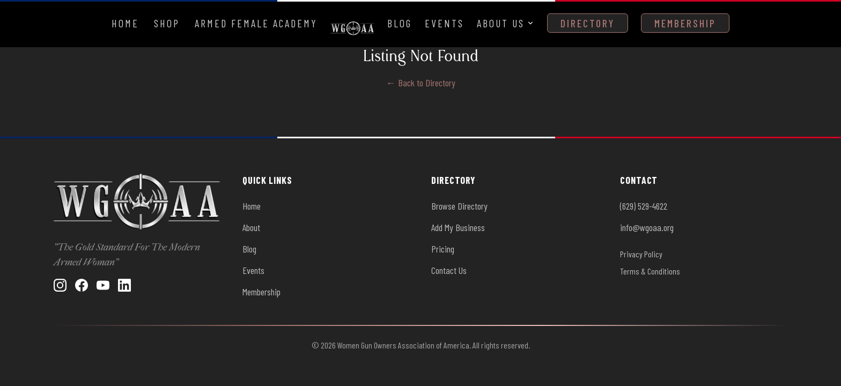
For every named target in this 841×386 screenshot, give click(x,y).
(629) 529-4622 (643, 206)
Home (125, 23)
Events (444, 23)
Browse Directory (459, 206)
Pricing (442, 249)
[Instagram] (60, 285)
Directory (587, 23)
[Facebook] (81, 285)
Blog (399, 23)
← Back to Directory (420, 82)
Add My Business (458, 227)
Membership (685, 23)
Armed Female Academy (256, 23)
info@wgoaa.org (647, 227)
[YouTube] (103, 285)
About (251, 227)
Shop (167, 23)
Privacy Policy (641, 254)
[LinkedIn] (124, 285)
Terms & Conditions (650, 271)
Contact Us (449, 270)
